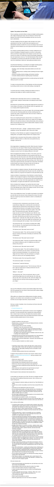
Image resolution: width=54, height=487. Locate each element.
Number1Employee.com (17, 308)
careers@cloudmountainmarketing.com (22, 355)
